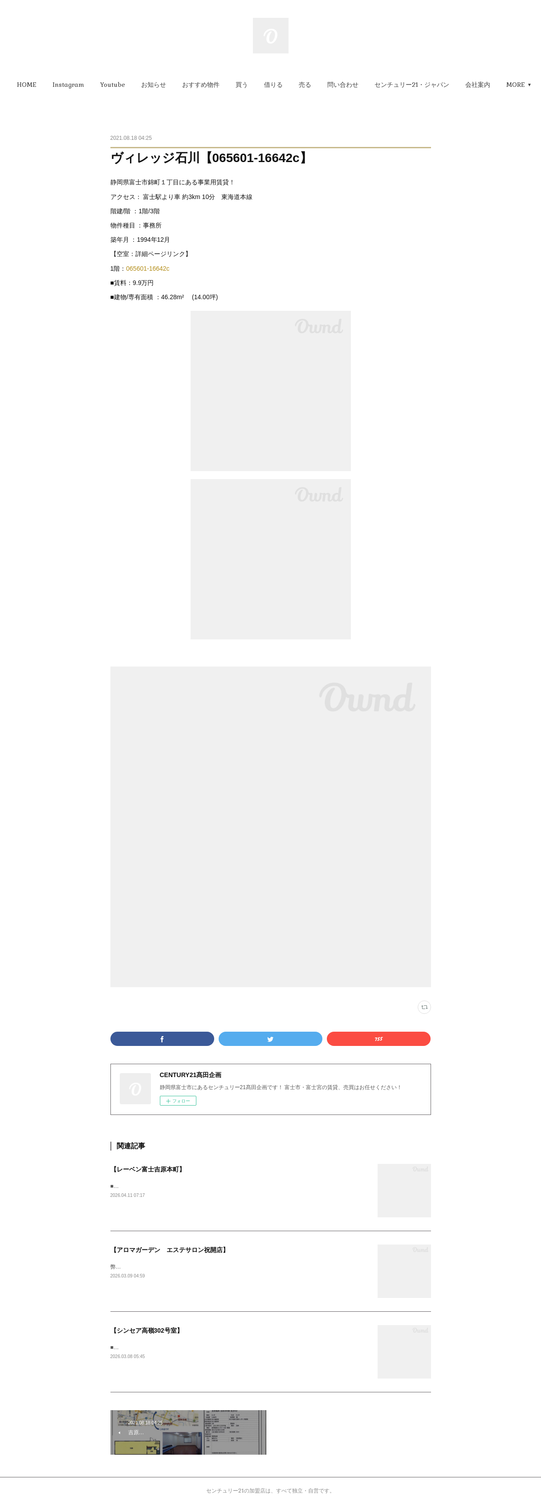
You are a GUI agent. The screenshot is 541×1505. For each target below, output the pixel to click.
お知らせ (173, 85)
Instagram (88, 85)
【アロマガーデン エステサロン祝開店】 (169, 1249)
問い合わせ (362, 85)
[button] (47, 84)
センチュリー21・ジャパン (432, 85)
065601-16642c (147, 268)
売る (325, 85)
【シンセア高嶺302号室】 (146, 1330)
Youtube (132, 85)
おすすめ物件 (221, 85)
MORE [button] (494, 85)
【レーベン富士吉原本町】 (147, 1169)
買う (262, 85)
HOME (47, 85)
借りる (293, 85)
